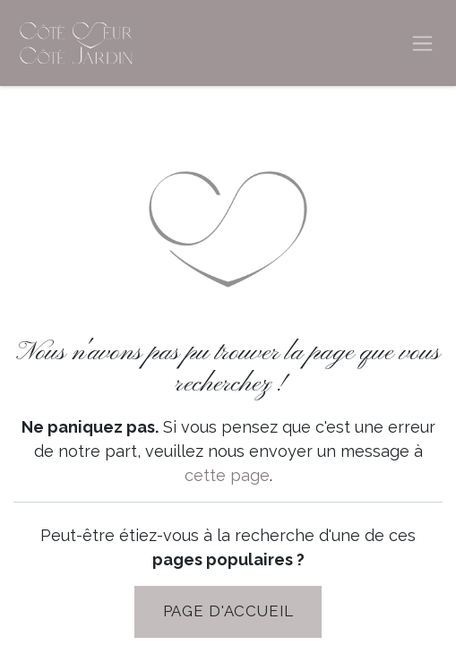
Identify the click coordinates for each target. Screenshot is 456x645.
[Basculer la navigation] (422, 43)
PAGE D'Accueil (228, 611)
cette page (227, 475)
